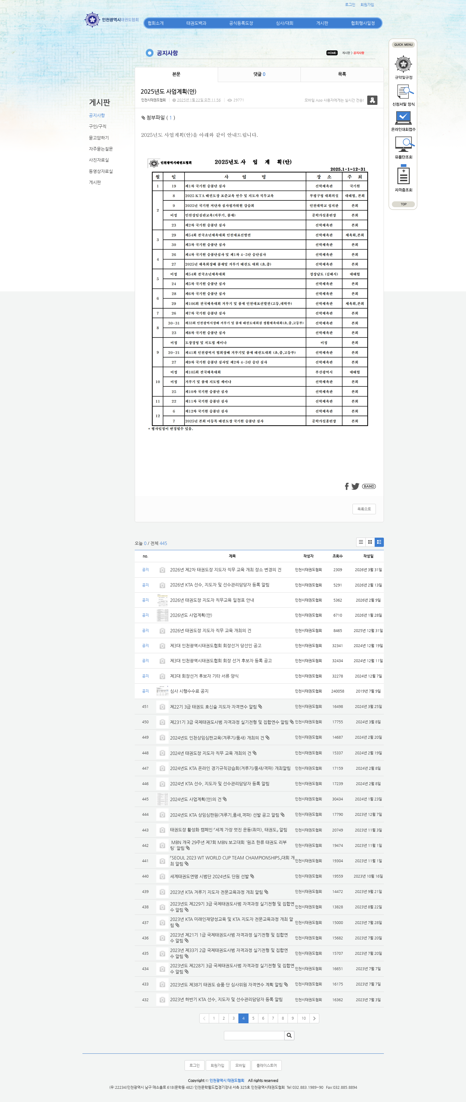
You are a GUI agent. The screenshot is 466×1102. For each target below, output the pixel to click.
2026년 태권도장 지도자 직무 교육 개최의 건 (210, 630)
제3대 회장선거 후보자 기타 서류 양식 (204, 675)
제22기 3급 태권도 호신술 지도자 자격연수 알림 (213, 706)
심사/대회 (284, 23)
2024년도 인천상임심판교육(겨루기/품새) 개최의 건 (217, 737)
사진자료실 (99, 159)
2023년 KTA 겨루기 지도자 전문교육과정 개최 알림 (216, 892)
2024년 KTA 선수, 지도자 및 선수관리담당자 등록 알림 (219, 783)
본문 (176, 74)
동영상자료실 (101, 171)
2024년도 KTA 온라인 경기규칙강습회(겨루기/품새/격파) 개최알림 (230, 768)
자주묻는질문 (101, 148)
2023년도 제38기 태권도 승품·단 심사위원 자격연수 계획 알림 (226, 984)
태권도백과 (196, 23)
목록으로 (364, 509)
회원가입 (367, 4)
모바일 (240, 1065)
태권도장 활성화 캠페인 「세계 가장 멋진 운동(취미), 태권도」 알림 (228, 829)
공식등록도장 (241, 23)
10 (303, 1018)
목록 (342, 74)
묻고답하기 (99, 137)
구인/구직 (97, 126)
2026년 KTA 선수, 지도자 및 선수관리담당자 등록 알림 (219, 584)
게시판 (322, 23)
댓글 (259, 74)
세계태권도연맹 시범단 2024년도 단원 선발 (209, 876)
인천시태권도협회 (153, 100)
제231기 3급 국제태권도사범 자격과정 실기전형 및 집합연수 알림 (229, 722)
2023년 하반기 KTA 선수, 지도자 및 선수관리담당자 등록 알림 (226, 999)
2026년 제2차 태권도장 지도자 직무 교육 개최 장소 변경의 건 (226, 569)
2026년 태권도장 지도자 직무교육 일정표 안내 (212, 600)
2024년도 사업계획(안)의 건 (195, 799)
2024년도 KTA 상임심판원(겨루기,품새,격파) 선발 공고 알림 (224, 814)
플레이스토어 (267, 1065)
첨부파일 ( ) (158, 117)
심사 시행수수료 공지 (189, 691)
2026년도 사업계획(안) (191, 615)
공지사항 (97, 115)
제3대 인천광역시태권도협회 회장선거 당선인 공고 (215, 645)
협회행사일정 (363, 23)
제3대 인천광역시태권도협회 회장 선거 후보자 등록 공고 (221, 660)
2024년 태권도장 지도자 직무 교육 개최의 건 (210, 753)
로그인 (350, 4)
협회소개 (156, 23)
